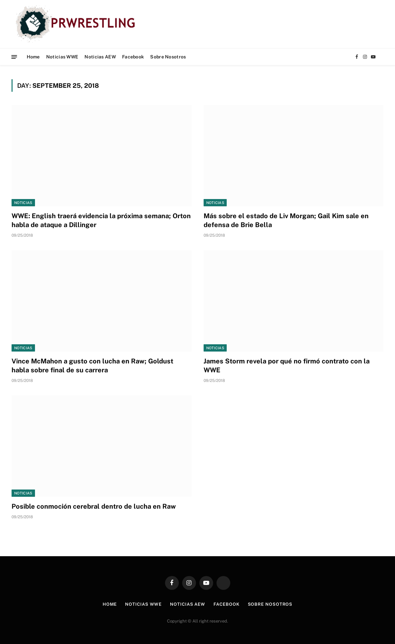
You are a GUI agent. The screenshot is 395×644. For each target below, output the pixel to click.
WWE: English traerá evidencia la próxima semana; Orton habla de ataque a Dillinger (101, 220)
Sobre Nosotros (168, 56)
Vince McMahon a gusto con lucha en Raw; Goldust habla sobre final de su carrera (92, 365)
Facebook (133, 56)
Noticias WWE (62, 56)
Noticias (23, 203)
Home (33, 56)
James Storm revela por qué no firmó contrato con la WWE (287, 365)
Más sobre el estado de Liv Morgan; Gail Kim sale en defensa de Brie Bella (286, 220)
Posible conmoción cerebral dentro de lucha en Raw (94, 506)
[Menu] (14, 56)
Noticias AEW (99, 56)
